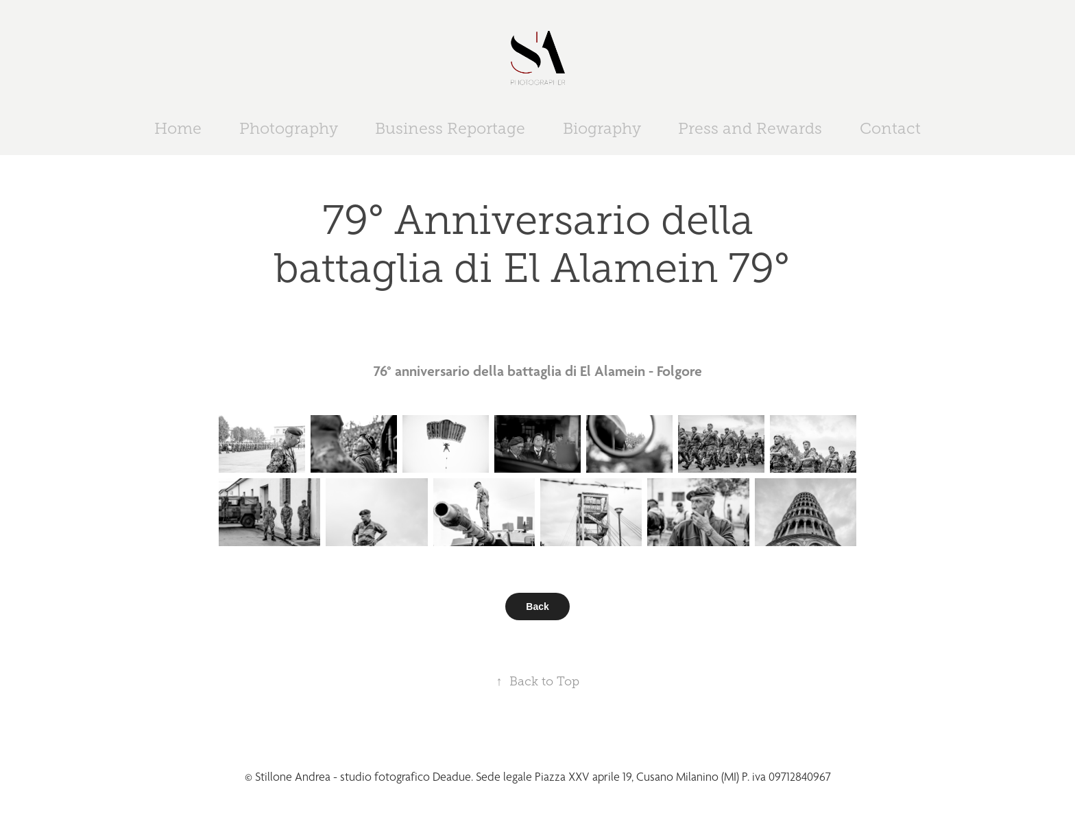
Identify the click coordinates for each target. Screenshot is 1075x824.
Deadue (452, 777)
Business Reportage (450, 128)
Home (178, 128)
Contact (890, 128)
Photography (288, 128)
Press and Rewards (750, 128)
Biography (602, 128)
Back (537, 606)
